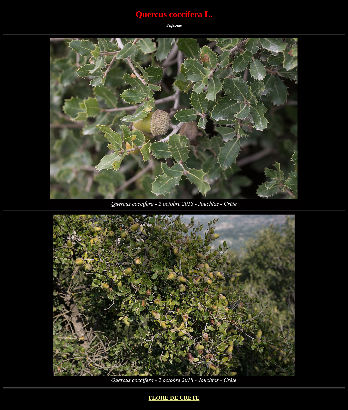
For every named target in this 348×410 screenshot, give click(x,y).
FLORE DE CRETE (174, 398)
